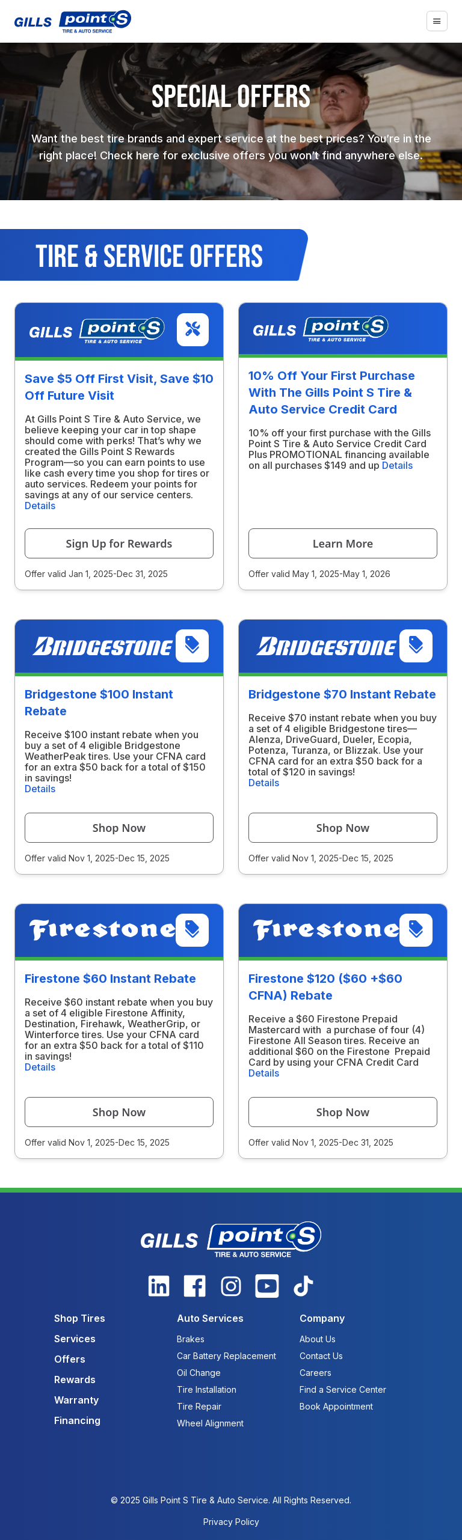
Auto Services (210, 1318)
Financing (77, 1420)
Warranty (76, 1400)
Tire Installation (206, 1389)
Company (322, 1318)
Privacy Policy (231, 1522)
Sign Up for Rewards (119, 543)
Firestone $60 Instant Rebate (110, 978)
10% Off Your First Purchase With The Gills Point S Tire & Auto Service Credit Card (331, 392)
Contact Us (321, 1356)
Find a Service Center (343, 1389)
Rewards (75, 1379)
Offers (69, 1359)
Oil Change (199, 1372)
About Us (318, 1339)
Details (40, 506)
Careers (315, 1372)
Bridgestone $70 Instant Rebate (342, 694)
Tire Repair (199, 1406)
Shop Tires (79, 1318)
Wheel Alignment (210, 1423)
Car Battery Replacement (226, 1356)
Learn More (343, 543)
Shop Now (119, 827)
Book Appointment (336, 1406)
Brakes (191, 1339)
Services (75, 1338)
